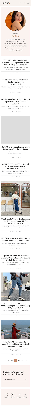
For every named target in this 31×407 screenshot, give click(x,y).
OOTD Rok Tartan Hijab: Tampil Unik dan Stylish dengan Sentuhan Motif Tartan (15, 166)
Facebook (6, 395)
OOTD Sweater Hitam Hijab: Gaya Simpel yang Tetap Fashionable (15, 239)
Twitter (13, 395)
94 (8, 360)
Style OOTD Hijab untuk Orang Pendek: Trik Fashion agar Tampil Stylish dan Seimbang (15, 257)
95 (12, 360)
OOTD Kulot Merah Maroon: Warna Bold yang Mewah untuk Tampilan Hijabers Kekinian (15, 62)
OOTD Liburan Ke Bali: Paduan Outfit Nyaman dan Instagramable (15, 82)
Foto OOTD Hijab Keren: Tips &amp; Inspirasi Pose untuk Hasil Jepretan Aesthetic (15, 344)
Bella (13, 72)
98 (22, 360)
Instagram (19, 395)
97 (19, 360)
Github (25, 395)
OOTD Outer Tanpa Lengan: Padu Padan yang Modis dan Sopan (16, 148)
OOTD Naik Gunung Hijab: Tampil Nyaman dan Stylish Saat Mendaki (15, 101)
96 (15, 360)
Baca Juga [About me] (19, 50)
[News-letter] (26, 379)
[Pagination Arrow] (5, 360)
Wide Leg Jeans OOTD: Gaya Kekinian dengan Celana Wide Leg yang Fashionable (15, 305)
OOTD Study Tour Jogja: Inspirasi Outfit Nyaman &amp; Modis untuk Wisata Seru (15, 221)
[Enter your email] (14, 379)
